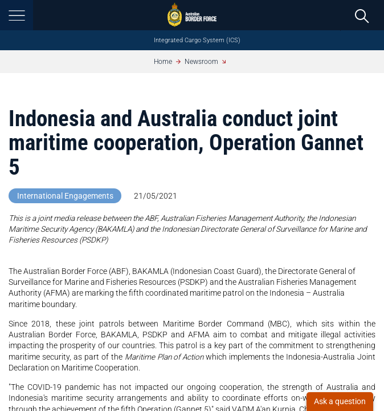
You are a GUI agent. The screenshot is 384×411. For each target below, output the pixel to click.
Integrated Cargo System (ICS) (197, 40)
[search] (362, 16)
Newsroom (201, 62)
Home (163, 62)
